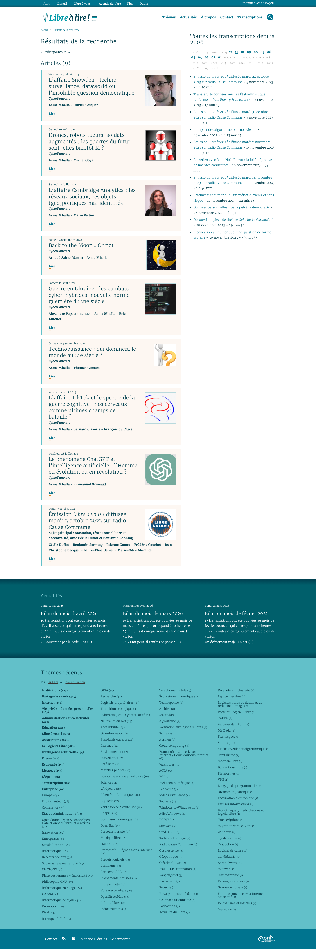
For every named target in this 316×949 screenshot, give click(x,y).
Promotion (53, 906)
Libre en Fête (113, 884)
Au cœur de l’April (233, 724)
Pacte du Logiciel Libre (236, 712)
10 (242, 52)
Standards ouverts (117, 739)
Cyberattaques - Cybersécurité (126, 715)
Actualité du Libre (174, 912)
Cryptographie (230, 875)
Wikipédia (111, 789)
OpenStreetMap (115, 897)
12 (230, 52)
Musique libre (113, 838)
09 (249, 52)
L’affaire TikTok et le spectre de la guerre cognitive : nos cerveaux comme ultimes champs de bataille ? (92, 407)
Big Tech (110, 801)
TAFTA (225, 718)
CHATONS (52, 869)
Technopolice (171, 703)
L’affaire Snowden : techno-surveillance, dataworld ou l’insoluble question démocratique (91, 86)
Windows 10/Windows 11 (179, 807)
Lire (52, 114)
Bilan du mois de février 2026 (237, 613)
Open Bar (110, 825)
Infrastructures (114, 909)
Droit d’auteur (55, 801)
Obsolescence (171, 850)
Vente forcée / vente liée (121, 807)
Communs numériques (120, 819)
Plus (130, 3)
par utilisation (75, 682)
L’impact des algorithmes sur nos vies (222, 130)
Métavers (226, 869)
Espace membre (231, 696)
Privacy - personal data (178, 894)
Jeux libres (169, 764)
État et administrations (62, 814)
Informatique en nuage (62, 888)
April (47, 3)
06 (269, 52)
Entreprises (53, 839)
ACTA (165, 771)
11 (236, 52)
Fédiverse (168, 789)
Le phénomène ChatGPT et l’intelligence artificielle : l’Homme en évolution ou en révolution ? (93, 465)
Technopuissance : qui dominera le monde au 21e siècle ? (92, 352)
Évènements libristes (119, 878)
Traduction (228, 844)
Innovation (53, 832)
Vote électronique (116, 890)
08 (256, 52)
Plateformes (228, 773)
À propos (208, 17)
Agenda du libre (110, 3)
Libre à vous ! (83, 3)
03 (207, 57)
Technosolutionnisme (177, 900)
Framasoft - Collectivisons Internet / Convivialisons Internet (183, 755)
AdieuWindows (172, 814)
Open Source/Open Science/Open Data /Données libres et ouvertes (66, 823)
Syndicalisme (229, 838)
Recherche (111, 696)
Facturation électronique (238, 798)
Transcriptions (250, 17)
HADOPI (109, 844)
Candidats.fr (229, 857)
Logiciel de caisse (232, 850)
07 (262, 52)
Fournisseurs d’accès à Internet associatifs (241, 895)
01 (219, 57)
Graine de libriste (232, 887)
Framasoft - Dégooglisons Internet (126, 851)
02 (213, 57)
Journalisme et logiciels (237, 903)
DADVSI (167, 820)
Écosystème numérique (178, 696)
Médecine (227, 909)
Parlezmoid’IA (114, 872)
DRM (107, 690)
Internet (109, 746)
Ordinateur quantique (235, 792)
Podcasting (169, 906)
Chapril (109, 813)
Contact (226, 17)
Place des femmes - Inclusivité (67, 875)
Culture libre (113, 903)
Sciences (109, 782)
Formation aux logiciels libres (183, 727)
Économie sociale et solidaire (125, 776)
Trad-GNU (169, 832)
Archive (167, 709)
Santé (165, 733)
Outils (144, 3)
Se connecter (120, 939)
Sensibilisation (56, 845)
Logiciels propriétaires (120, 703)
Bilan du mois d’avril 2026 (69, 613)
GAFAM (50, 894)
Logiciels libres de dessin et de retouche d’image (240, 704)
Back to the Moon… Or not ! (83, 245)
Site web (167, 826)
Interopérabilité (56, 919)
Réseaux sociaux (57, 857)
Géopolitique (170, 857)
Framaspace (228, 737)
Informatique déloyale (61, 900)
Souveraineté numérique (63, 863)
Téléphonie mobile (175, 690)
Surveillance (113, 758)
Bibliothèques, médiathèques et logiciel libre (241, 812)
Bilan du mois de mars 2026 (153, 613)
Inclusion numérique (176, 783)
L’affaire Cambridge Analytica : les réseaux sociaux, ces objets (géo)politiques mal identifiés (92, 196)
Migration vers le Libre (236, 826)
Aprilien (167, 739)
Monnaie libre (230, 761)
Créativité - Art (172, 863)
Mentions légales (94, 939)
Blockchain (169, 881)
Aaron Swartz (230, 863)
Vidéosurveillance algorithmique (243, 749)
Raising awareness (233, 881)
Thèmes (169, 17)
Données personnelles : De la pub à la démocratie (231, 207)
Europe (50, 795)
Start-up (226, 743)
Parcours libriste (115, 832)
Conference (53, 807)
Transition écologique (119, 709)
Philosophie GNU (57, 882)
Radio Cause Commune (178, 844)
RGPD (49, 912)
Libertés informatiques (120, 795)
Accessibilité (113, 727)
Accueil (45, 30)
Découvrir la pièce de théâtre (233, 220)
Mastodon (168, 715)
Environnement (115, 752)
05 (193, 57)
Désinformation (115, 733)
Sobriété (167, 801)
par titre (52, 682)
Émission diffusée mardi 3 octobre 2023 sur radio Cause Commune (87, 520)
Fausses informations (235, 804)
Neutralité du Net (116, 721)
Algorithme (169, 721)
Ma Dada (226, 730)
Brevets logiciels (115, 859)
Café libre (110, 764)
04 (200, 57)
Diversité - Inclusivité (236, 690)
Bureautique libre (232, 767)
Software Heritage (174, 838)
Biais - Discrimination (177, 869)
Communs (111, 866)
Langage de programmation (240, 786)
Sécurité (167, 887)
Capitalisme (228, 755)
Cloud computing (174, 746)
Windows (226, 832)
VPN (223, 780)
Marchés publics (115, 770)
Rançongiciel (170, 875)
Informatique (55, 851)
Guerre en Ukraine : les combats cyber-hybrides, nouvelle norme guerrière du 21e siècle (89, 295)
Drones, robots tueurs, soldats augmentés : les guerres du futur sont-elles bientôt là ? (90, 141)
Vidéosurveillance (174, 795)
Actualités (188, 17)
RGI (164, 777)
